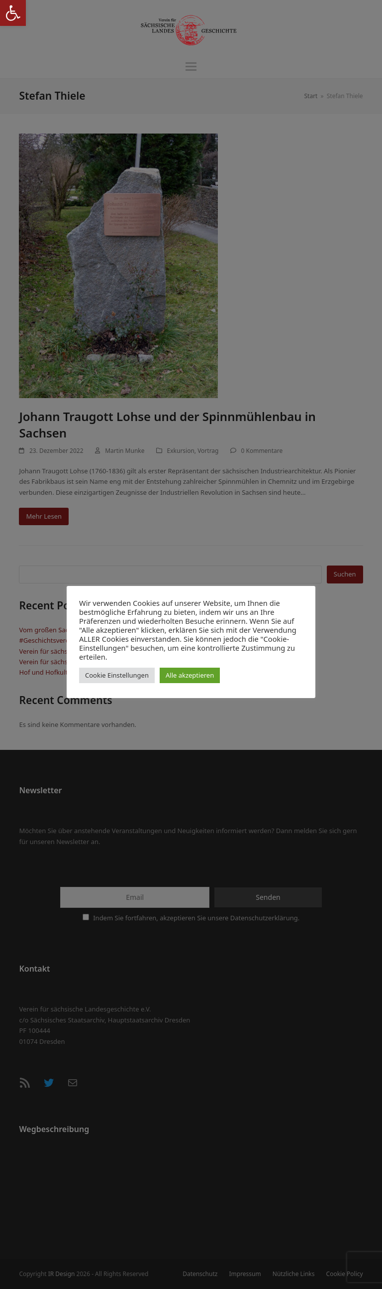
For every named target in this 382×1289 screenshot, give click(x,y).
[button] (13, 13)
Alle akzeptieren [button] (190, 675)
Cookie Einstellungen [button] (117, 675)
